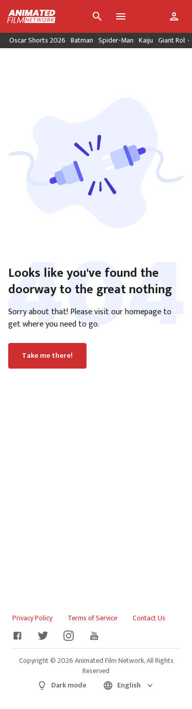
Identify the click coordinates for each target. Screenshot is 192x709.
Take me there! (47, 356)
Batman (82, 40)
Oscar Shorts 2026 (37, 40)
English (129, 685)
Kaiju (146, 40)
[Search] (97, 16)
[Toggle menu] (121, 16)
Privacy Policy (32, 618)
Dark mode (62, 685)
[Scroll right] (188, 40)
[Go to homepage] (27, 16)
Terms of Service (92, 618)
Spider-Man (116, 40)
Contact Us (149, 618)
